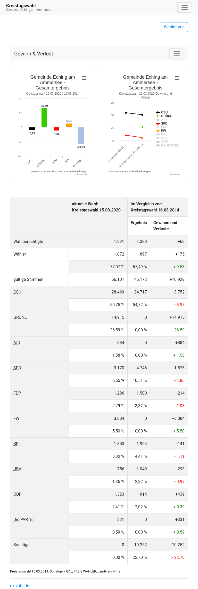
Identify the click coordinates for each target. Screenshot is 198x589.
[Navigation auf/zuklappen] (184, 7)
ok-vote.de (19, 585)
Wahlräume (174, 26)
